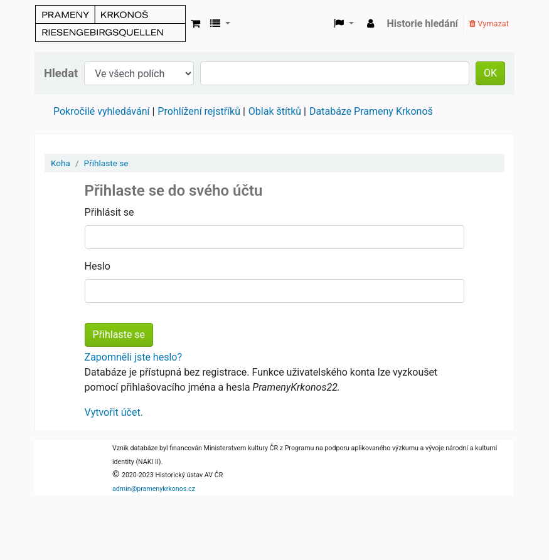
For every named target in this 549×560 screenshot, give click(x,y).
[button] (195, 23)
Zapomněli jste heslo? (133, 357)
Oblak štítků (274, 111)
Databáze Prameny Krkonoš (371, 111)
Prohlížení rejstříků (198, 111)
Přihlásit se (109, 212)
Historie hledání (422, 23)
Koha (60, 163)
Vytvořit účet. (114, 412)
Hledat (61, 73)
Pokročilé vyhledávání (101, 111)
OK (490, 73)
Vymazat (489, 23)
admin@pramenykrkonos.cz (153, 489)
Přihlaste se (106, 163)
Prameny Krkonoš (110, 24)
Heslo (97, 266)
